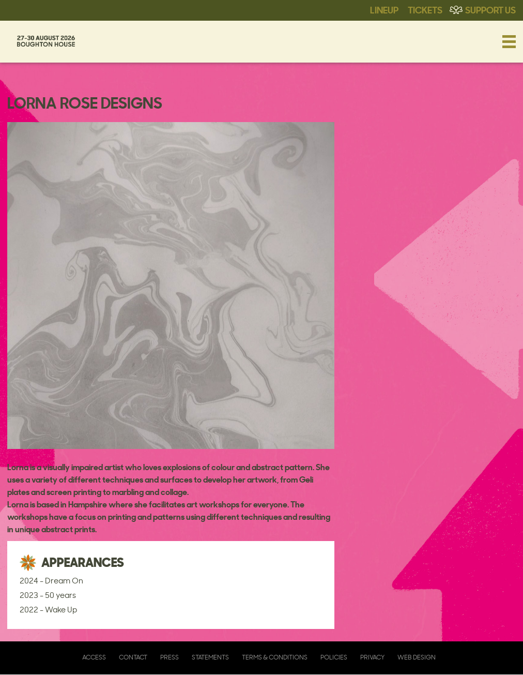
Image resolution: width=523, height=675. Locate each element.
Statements (210, 657)
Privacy (372, 657)
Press (169, 657)
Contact (133, 657)
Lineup (384, 9)
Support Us (490, 9)
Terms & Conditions (274, 657)
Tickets (425, 9)
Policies (333, 657)
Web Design (416, 657)
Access (94, 657)
